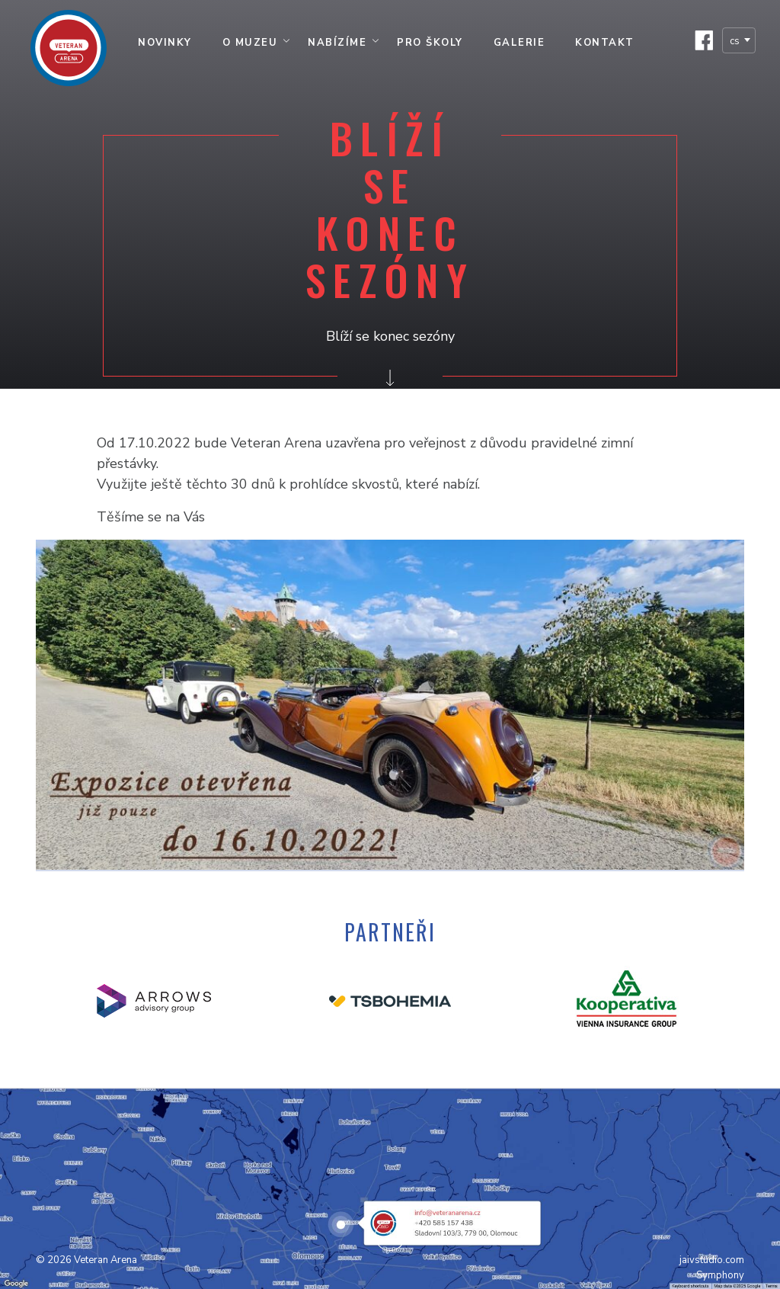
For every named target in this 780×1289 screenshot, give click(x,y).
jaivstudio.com (711, 1260)
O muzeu (250, 43)
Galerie (519, 43)
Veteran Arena (105, 1260)
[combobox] (739, 40)
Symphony (720, 1275)
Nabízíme (337, 43)
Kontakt (605, 43)
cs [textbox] (735, 41)
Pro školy (430, 43)
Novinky (165, 43)
